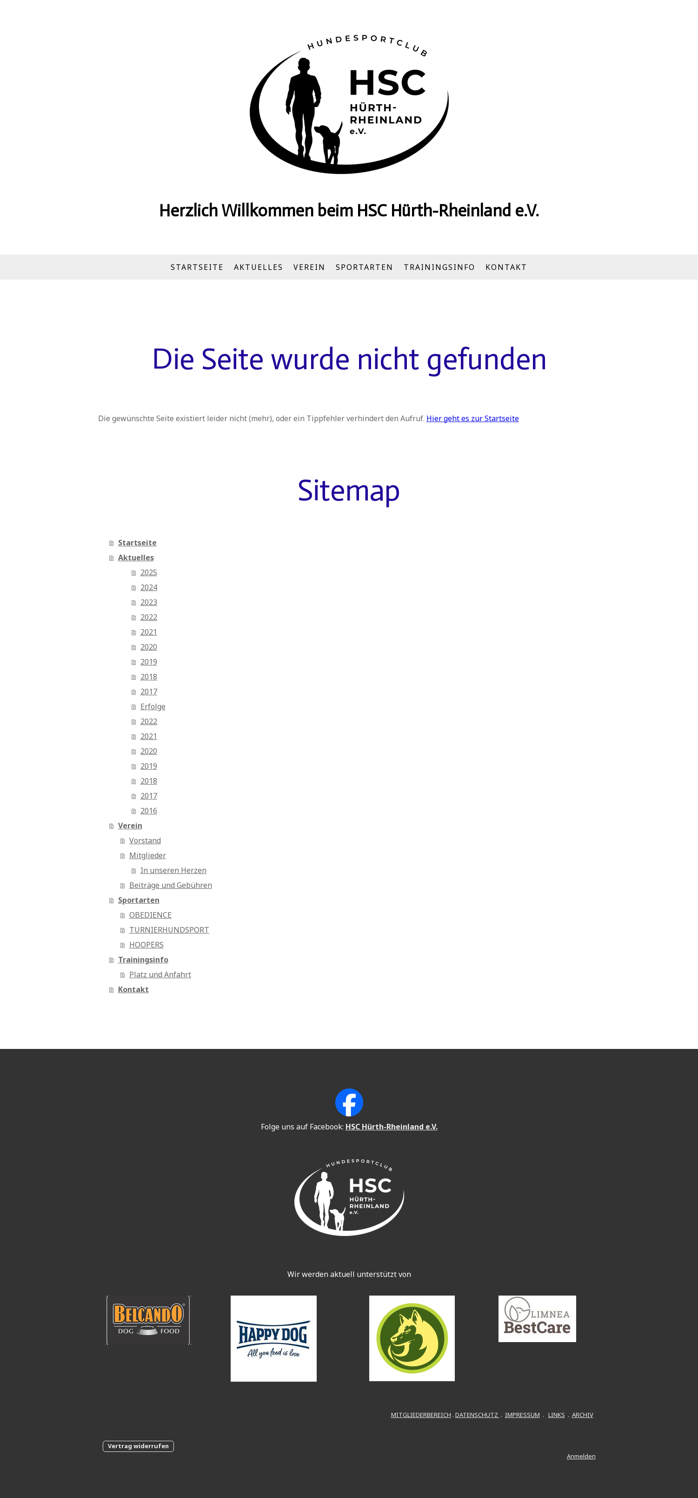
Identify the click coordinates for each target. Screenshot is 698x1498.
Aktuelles (258, 267)
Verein (309, 267)
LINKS (556, 1415)
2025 (148, 572)
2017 (148, 691)
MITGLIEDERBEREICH (421, 1415)
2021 (148, 632)
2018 (148, 677)
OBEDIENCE (150, 915)
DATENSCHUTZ (477, 1415)
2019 (148, 662)
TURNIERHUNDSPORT (169, 930)
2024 (148, 587)
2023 (148, 602)
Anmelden (581, 1456)
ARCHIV (582, 1415)
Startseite (197, 267)
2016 (148, 811)
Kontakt (506, 267)
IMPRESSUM (522, 1415)
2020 (148, 647)
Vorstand (145, 840)
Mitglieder (147, 855)
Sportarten (364, 267)
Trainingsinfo (439, 267)
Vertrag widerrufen (138, 1446)
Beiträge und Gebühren (170, 885)
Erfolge (153, 706)
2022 (148, 617)
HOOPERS (146, 945)
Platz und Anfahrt (160, 974)
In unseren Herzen (173, 870)
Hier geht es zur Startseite (472, 418)
